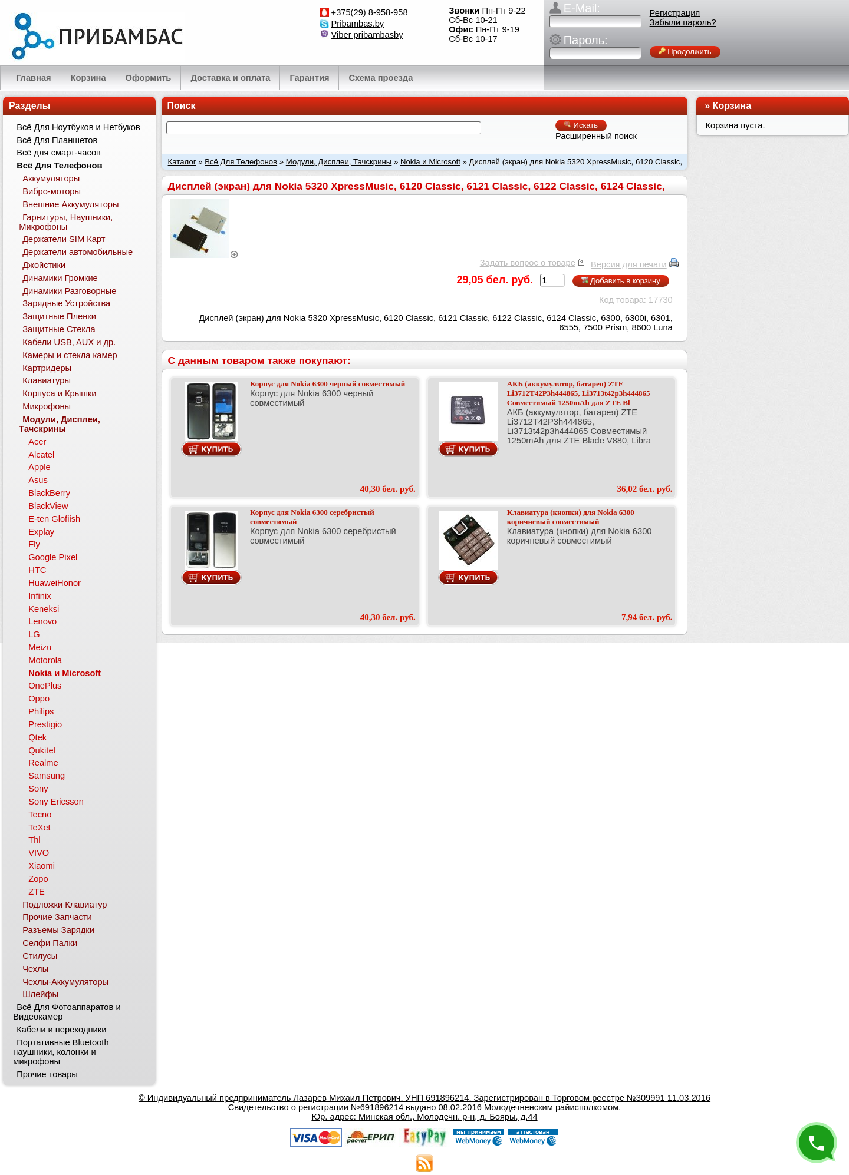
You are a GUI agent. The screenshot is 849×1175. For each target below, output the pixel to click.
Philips (41, 711)
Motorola (45, 660)
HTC (37, 570)
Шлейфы (40, 994)
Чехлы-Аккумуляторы (65, 982)
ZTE (36, 891)
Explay (41, 532)
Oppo (39, 698)
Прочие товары (47, 1074)
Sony (38, 788)
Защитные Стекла (58, 329)
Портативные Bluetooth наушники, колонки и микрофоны (60, 1052)
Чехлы (35, 969)
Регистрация (675, 13)
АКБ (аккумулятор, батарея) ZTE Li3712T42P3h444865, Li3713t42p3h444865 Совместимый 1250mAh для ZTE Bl (578, 393)
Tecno (39, 814)
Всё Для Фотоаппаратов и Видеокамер (66, 1011)
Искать (581, 125)
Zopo (38, 878)
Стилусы (39, 956)
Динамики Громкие (60, 278)
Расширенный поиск (596, 136)
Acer (37, 441)
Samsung (46, 775)
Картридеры (46, 368)
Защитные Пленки (59, 316)
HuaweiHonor (54, 583)
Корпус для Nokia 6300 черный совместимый (327, 383)
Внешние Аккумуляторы (70, 204)
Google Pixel (52, 557)
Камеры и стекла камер (69, 355)
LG (34, 634)
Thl (34, 840)
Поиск (181, 106)
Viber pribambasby (367, 34)
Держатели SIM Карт (63, 239)
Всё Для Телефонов (241, 161)
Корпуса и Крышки (59, 393)
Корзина (732, 106)
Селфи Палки (49, 943)
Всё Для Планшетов (57, 140)
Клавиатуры (46, 380)
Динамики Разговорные (69, 291)
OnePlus (44, 685)
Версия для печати (629, 264)
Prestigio (45, 724)
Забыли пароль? (683, 22)
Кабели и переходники (61, 1029)
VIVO (38, 853)
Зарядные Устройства (66, 303)
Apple (39, 467)
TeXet (39, 827)
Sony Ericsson (56, 801)
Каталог (182, 161)
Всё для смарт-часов (59, 152)
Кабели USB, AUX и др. (69, 342)
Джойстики (43, 265)
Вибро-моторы (51, 191)
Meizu (39, 647)
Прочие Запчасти (57, 917)
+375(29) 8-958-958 (369, 12)
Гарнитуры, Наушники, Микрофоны (66, 222)
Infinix (39, 596)
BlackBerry (49, 493)
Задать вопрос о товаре (527, 262)
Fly (34, 544)
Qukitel (41, 750)
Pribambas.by (357, 23)
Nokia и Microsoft (430, 161)
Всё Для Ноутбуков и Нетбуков (78, 127)
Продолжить (685, 51)
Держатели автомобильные (77, 252)
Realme (43, 762)
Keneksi (43, 609)
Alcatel (41, 454)
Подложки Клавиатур (64, 904)
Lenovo (42, 621)
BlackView (48, 506)
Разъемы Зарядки (58, 930)
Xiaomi (41, 866)
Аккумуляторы (51, 178)
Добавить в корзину (620, 280)
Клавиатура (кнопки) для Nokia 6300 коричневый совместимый (570, 517)
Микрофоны (46, 406)
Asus (38, 480)
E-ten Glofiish (54, 519)
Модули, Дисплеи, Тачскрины (339, 161)
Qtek (37, 737)
